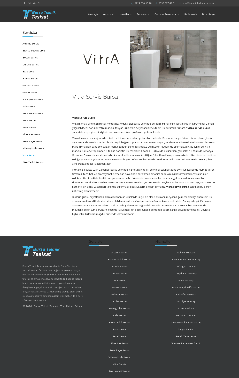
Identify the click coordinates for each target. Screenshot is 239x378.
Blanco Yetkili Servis (33, 50)
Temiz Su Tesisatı (186, 315)
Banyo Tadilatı (186, 329)
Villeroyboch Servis (33, 148)
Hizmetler (123, 14)
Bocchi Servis (30, 57)
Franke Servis (30, 78)
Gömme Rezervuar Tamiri (186, 343)
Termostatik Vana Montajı (186, 322)
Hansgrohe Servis (32, 99)
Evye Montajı (186, 280)
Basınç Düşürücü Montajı (186, 259)
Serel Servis (29, 127)
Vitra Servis (29, 155)
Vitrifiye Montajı (186, 301)
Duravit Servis (30, 64)
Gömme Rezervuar (166, 14)
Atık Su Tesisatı (186, 252)
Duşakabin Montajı (186, 273)
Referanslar (191, 14)
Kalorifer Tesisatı (186, 294)
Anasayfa (93, 14)
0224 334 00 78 (143, 3)
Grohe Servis (30, 92)
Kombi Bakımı (186, 308)
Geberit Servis (30, 85)
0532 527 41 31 (167, 3)
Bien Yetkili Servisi (32, 162)
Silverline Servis (31, 134)
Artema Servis (30, 43)
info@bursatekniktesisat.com (198, 3)
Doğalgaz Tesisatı (185, 266)
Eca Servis (28, 71)
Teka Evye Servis (32, 141)
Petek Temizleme (186, 336)
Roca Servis (29, 120)
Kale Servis (28, 106)
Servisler (142, 14)
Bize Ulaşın (208, 14)
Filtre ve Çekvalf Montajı (186, 287)
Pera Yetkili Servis (32, 113)
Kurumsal (108, 14)
